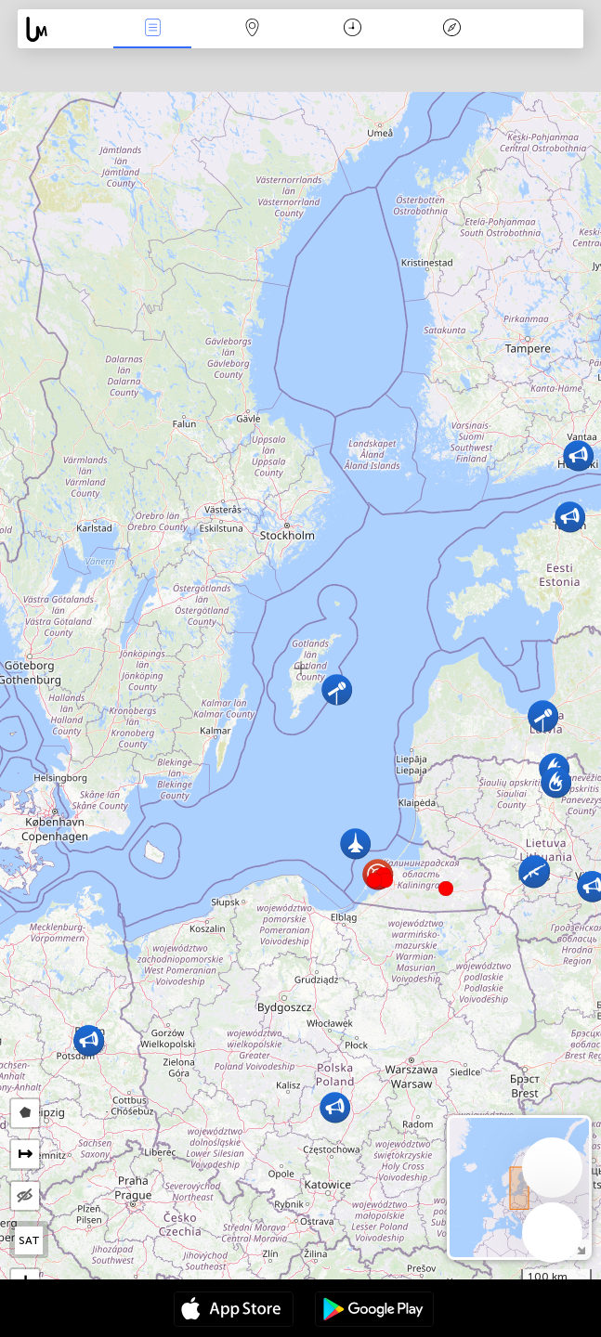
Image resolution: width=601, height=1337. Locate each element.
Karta (252, 29)
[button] (385, 880)
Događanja (152, 29)
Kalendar (352, 29)
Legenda (452, 29)
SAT (29, 1240)
